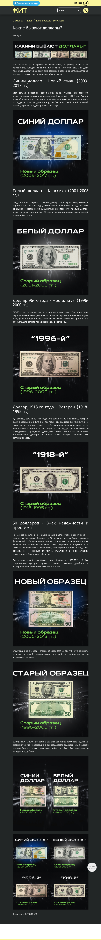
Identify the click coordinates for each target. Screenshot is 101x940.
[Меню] (85, 3)
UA (75, 3)
